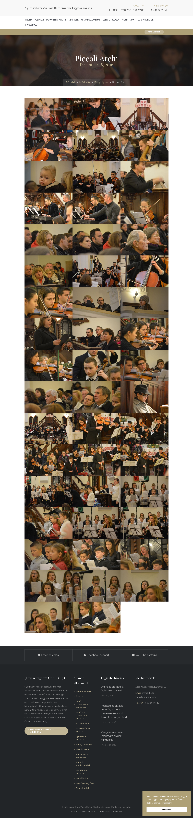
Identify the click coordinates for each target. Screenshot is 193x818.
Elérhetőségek (111, 20)
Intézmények (72, 20)
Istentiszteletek (83, 749)
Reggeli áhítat (82, 788)
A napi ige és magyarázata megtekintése (41, 730)
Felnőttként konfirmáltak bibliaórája (82, 715)
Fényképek (101, 82)
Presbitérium (128, 20)
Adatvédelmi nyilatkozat (111, 811)
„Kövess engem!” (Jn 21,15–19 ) (45, 678)
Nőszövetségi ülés (85, 783)
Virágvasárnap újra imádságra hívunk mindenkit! (112, 736)
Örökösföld (31, 25)
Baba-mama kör (83, 691)
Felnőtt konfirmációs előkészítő (82, 704)
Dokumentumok (54, 20)
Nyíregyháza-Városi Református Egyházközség (58, 8)
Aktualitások (154, 32)
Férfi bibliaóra (82, 723)
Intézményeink (88, 811)
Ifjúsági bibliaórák (84, 744)
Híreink (28, 20)
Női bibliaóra (82, 778)
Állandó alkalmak (90, 20)
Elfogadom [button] (166, 809)
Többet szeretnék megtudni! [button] (159, 803)
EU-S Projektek (145, 20)
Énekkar (80, 696)
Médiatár (39, 20)
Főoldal (70, 82)
